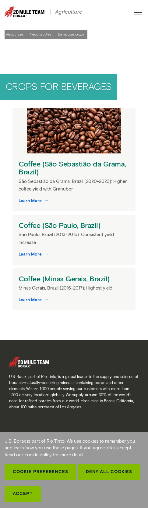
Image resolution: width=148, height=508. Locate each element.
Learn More (31, 200)
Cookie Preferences (40, 471)
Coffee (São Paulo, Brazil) (60, 225)
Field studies (40, 34)
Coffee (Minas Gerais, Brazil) (65, 278)
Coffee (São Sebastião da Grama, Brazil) (72, 168)
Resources (15, 34)
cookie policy (38, 455)
